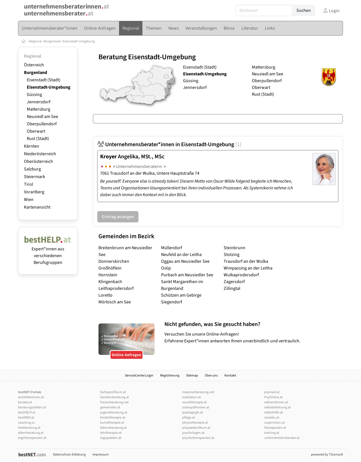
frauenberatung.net (114, 402)
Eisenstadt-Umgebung (79, 41)
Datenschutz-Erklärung (69, 454)
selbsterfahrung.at (277, 407)
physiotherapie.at (195, 422)
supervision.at (274, 422)
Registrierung (169, 375)
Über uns (211, 375)
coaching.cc (26, 422)
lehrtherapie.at (111, 432)
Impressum (101, 454)
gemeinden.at (110, 407)
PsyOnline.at (273, 397)
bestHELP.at (26, 412)
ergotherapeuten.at (32, 437)
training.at (271, 432)
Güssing (34, 94)
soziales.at (271, 417)
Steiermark (34, 177)
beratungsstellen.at (32, 407)
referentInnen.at (276, 402)
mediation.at (191, 397)
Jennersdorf (38, 102)
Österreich (34, 65)
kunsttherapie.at (112, 422)
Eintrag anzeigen (118, 217)
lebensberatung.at (113, 427)
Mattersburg (38, 109)
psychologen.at (193, 432)
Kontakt (230, 375)
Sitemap (192, 375)
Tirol (28, 184)
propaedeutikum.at (196, 427)
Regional (35, 41)
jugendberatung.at (113, 412)
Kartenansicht (37, 207)
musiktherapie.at (194, 402)
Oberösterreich (38, 161)
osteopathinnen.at (195, 407)
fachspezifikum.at (113, 392)
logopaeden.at (110, 437)
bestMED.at (26, 417)
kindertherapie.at (112, 417)
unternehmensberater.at (282, 437)
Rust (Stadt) (38, 138)
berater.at (25, 402)
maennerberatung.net (198, 392)
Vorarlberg (34, 192)
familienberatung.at (114, 397)
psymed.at (271, 392)
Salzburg (32, 169)
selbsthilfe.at (273, 412)
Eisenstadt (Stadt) (43, 80)
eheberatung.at (29, 427)
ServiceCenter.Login (139, 375)
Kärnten (31, 146)
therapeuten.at (275, 427)
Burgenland (52, 41)
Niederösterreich (40, 154)
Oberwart (36, 131)
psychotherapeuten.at (198, 437)
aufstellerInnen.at (31, 397)
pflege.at (188, 417)
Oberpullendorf (42, 124)
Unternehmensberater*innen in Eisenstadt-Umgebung (169, 144)
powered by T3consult (327, 454)
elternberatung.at (30, 432)
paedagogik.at (192, 412)
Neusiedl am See (42, 116)
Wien (29, 199)
